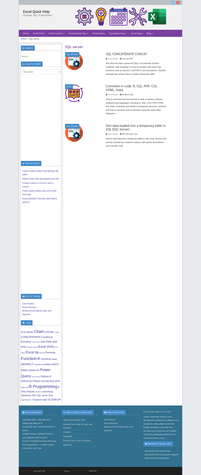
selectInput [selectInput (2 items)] (47, 391)
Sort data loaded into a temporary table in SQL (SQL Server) (136, 127)
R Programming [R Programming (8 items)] (43, 386)
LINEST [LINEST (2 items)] (55, 364)
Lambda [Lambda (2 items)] (47, 364)
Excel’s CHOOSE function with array (39, 441)
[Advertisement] (41, 117)
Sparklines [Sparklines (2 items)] (26, 395)
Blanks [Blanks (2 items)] (30, 332)
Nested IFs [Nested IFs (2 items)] (34, 370)
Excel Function (57, 33)
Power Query (98, 33)
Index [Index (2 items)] (54, 359)
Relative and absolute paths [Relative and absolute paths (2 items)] (46, 381)
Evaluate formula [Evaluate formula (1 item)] (32, 347)
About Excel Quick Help (74, 420)
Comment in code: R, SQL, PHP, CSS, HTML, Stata (131, 88)
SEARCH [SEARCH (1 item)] (38, 392)
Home (26, 33)
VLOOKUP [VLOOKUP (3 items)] (54, 399)
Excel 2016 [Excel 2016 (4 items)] (46, 346)
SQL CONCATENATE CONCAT (126, 54)
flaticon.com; (174, 420)
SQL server (72, 54)
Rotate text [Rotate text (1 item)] (24, 387)
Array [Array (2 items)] (23, 332)
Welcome (67, 445)
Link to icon (158, 438)
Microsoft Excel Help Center (158, 451)
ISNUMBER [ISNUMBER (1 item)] (38, 364)
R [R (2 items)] (50, 376)
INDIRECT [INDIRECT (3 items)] (27, 364)
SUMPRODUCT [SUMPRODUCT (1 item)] (26, 400)
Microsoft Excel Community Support (161, 454)
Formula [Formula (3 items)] (50, 352)
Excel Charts (39, 33)
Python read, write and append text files (40, 179)
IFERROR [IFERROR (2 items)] (46, 359)
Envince (67, 471)
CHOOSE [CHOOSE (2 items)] (49, 332)
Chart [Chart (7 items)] (39, 331)
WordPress (92, 471)
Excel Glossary (29, 307)
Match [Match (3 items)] (24, 370)
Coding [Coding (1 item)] (56, 332)
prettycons (160, 420)
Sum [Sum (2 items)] (51, 395)
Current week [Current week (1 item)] (35, 342)
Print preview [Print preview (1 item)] (36, 377)
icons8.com (160, 431)
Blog (150, 33)
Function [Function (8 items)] (29, 358)
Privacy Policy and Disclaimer (77, 440)
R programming (117, 33)
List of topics (137, 33)
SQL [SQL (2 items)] (34, 395)
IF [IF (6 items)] (39, 359)
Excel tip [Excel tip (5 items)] (32, 352)
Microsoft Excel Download (157, 458)
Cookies (67, 432)
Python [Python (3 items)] (45, 376)
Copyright (67, 436)
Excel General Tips (78, 33)
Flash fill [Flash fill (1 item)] (42, 353)
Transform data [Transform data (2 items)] (39, 400)
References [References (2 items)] (26, 381)
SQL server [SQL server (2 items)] (42, 395)
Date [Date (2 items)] (43, 342)
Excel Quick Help (36, 12)
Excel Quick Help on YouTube (157, 411)
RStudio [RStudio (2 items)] (31, 391)
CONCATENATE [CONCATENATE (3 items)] (31, 336)
